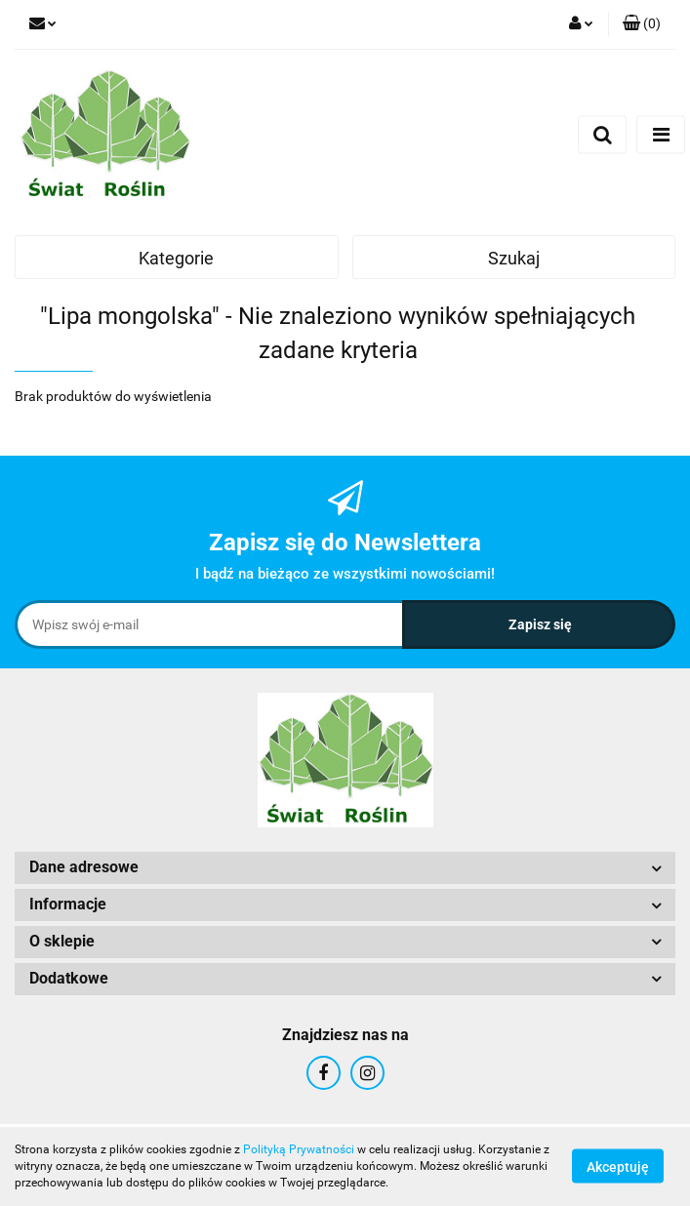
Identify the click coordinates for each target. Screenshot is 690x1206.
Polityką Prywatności (298, 1149)
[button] (641, 24)
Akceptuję (618, 1167)
